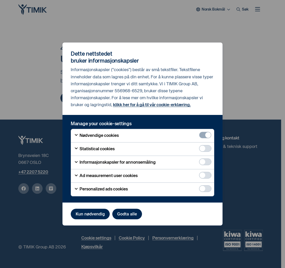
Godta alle (127, 213)
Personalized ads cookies (101, 189)
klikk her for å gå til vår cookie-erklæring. (152, 105)
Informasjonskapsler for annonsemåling (115, 162)
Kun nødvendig (90, 213)
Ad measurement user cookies (106, 176)
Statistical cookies (94, 149)
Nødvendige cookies (96, 135)
